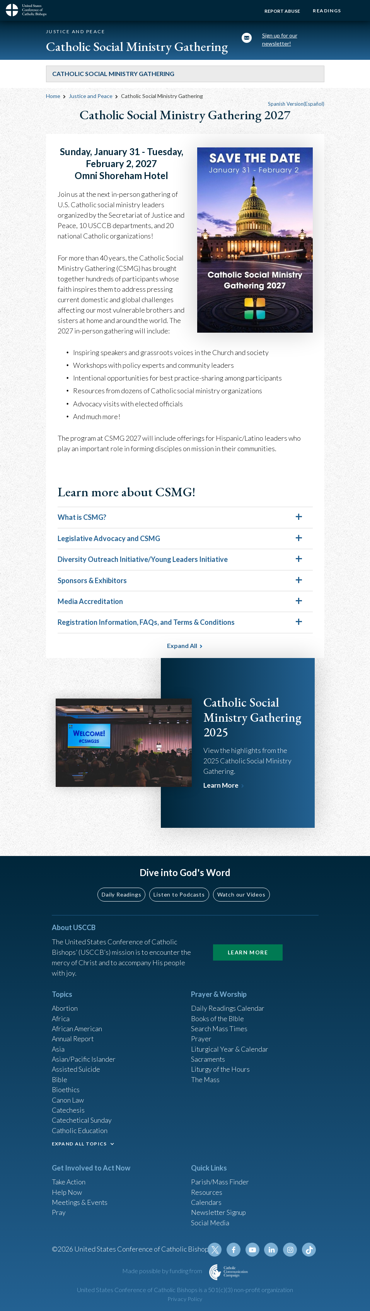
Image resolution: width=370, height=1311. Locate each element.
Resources (207, 1190)
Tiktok (309, 1250)
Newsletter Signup (219, 1211)
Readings (326, 11)
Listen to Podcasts (179, 889)
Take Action (69, 1180)
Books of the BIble (218, 1014)
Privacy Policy (185, 1299)
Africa (61, 1014)
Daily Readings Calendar (228, 1003)
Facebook (235, 1250)
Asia (58, 1045)
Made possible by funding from (162, 1270)
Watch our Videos (241, 889)
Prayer (201, 1034)
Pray (59, 1211)
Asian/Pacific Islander (84, 1055)
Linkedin (272, 1250)
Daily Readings (121, 889)
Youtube (254, 1250)
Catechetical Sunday (82, 1118)
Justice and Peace (91, 96)
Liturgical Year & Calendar (230, 1045)
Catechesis (68, 1107)
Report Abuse (281, 11)
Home (53, 96)
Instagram (291, 1250)
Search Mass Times (219, 1024)
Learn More (221, 785)
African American (77, 1024)
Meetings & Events (80, 1201)
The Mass (205, 1076)
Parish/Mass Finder (220, 1180)
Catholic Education (80, 1128)
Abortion (65, 1003)
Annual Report (73, 1034)
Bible (60, 1076)
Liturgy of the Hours (221, 1066)
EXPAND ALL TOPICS (79, 1142)
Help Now (67, 1190)
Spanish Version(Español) (296, 104)
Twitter (216, 1250)
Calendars (206, 1201)
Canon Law (68, 1097)
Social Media (210, 1222)
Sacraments (208, 1055)
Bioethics (66, 1087)
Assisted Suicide (76, 1066)
